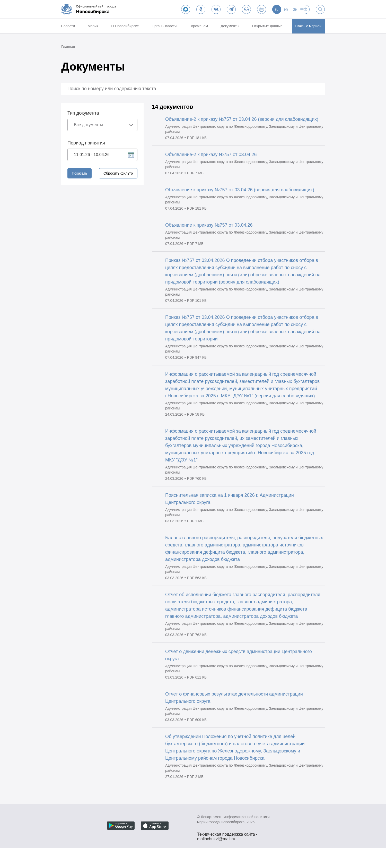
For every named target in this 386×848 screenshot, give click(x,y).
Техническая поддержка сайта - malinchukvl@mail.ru (227, 835)
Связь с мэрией (308, 26)
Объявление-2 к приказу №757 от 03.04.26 (211, 154)
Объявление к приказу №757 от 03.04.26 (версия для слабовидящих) (239, 189)
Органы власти (164, 26)
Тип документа (83, 113)
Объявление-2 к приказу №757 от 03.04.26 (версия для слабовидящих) (241, 119)
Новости (68, 26)
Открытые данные (267, 26)
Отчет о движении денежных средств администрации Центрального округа (238, 655)
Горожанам (198, 26)
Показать (79, 173)
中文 (304, 9)
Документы (230, 26)
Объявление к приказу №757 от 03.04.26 (208, 225)
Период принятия (86, 142)
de (295, 9)
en (286, 9)
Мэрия (93, 26)
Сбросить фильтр (118, 173)
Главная (68, 47)
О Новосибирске (125, 26)
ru (276, 9)
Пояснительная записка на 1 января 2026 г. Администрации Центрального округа (229, 499)
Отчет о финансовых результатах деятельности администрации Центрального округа (234, 697)
